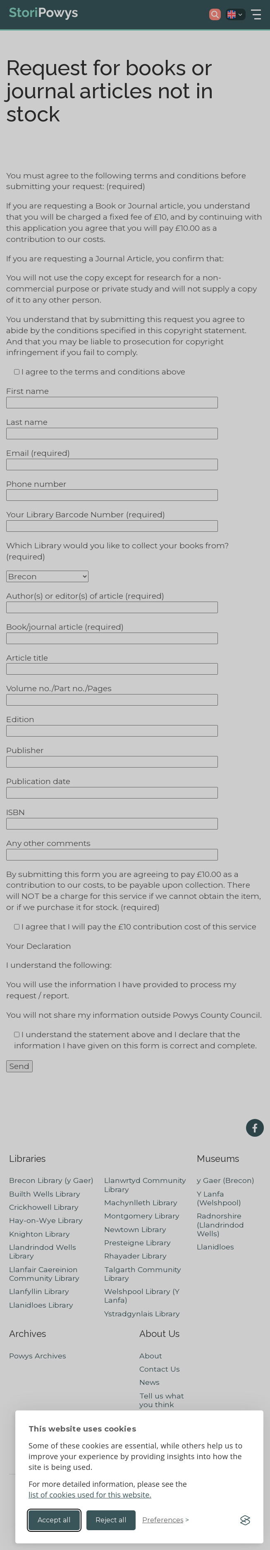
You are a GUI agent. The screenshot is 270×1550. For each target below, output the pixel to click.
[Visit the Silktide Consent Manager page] (245, 1520)
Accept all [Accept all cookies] (54, 1520)
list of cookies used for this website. (90, 1495)
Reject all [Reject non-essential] (111, 1520)
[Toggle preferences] (165, 1520)
